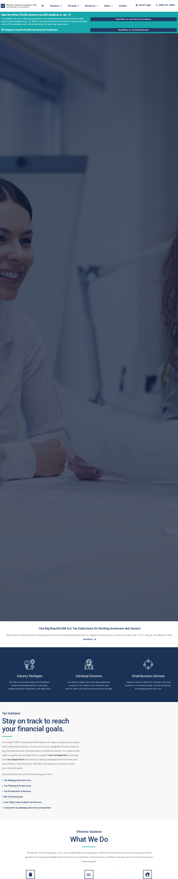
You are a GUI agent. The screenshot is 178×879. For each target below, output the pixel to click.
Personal (73, 5)
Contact (123, 5)
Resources (91, 5)
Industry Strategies (29, 676)
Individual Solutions (89, 676)
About (108, 5)
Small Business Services (148, 676)
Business (56, 5)
